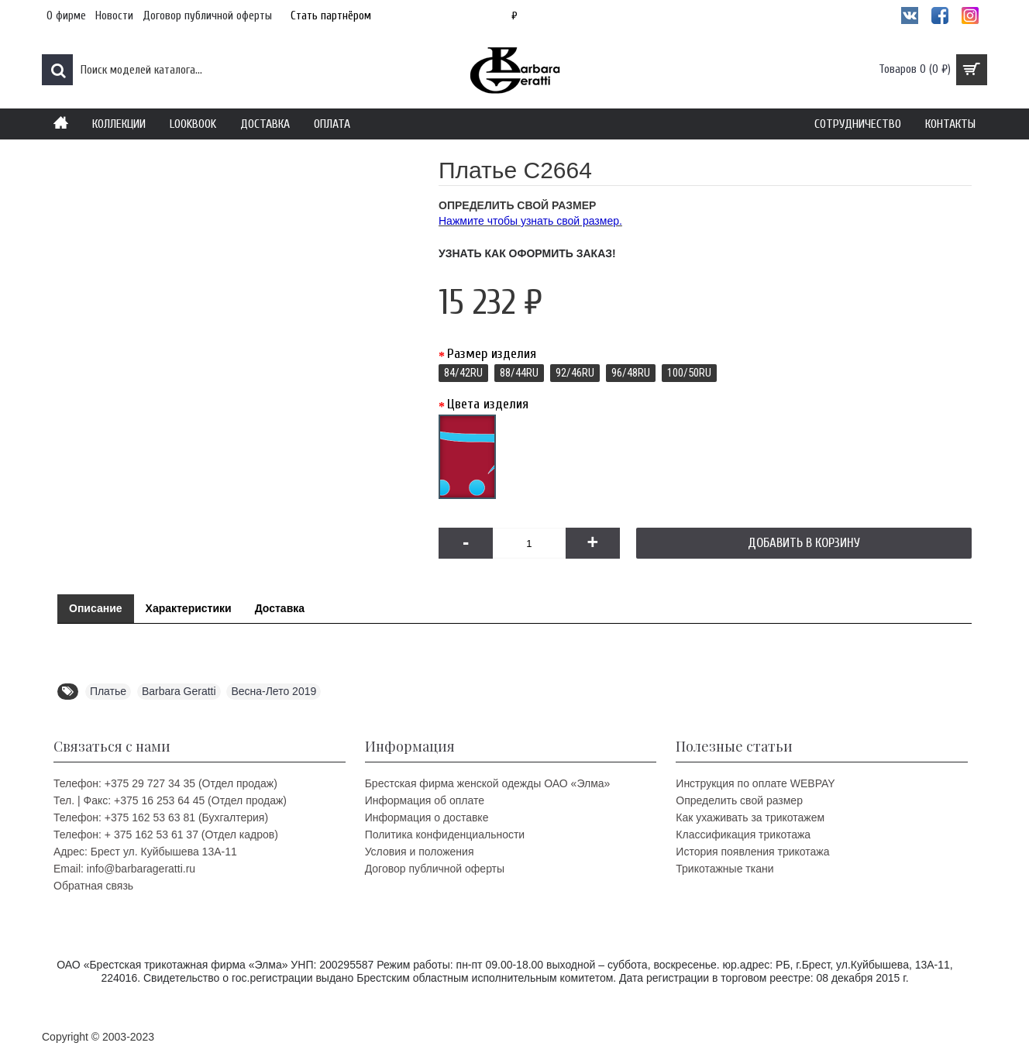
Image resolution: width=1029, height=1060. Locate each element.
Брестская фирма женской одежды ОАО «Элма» (488, 783)
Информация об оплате (424, 800)
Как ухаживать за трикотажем (750, 817)
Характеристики (189, 608)
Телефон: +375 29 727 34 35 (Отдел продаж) (165, 783)
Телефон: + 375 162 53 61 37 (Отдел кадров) (165, 834)
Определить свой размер (739, 800)
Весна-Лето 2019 (273, 691)
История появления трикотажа (752, 851)
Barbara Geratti (179, 691)
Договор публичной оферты (434, 868)
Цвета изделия (487, 404)
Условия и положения (419, 851)
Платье (108, 691)
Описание (95, 608)
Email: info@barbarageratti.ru (124, 868)
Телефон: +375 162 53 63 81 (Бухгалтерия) (160, 817)
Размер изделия (491, 354)
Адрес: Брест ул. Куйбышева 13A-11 (145, 851)
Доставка (280, 608)
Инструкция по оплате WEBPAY (755, 783)
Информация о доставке (427, 817)
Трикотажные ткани (724, 868)
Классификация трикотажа (743, 834)
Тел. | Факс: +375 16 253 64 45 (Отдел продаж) (170, 800)
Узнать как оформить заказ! (527, 253)
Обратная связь (93, 885)
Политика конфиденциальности (445, 834)
